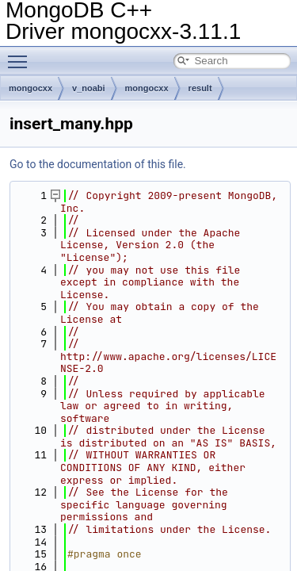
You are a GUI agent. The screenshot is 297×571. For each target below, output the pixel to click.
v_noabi (88, 88)
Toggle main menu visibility (21, 55)
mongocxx (30, 88)
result (200, 88)
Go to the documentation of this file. (98, 164)
